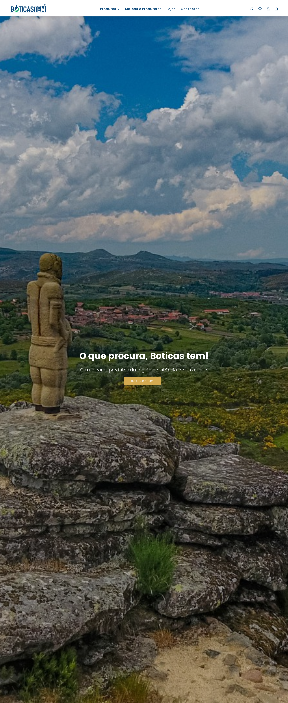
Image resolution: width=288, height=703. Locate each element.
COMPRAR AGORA (142, 381)
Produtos (108, 9)
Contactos (190, 9)
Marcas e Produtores (143, 9)
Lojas (171, 9)
